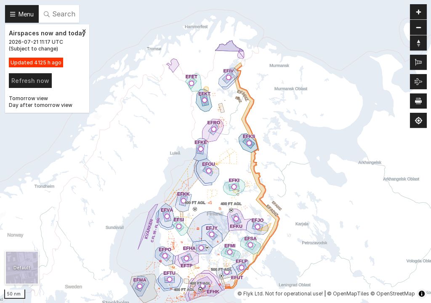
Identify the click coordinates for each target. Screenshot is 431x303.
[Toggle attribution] (422, 294)
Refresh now (30, 80)
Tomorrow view (28, 98)
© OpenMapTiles (348, 293)
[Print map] (418, 101)
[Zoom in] (418, 11)
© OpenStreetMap (392, 293)
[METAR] (418, 62)
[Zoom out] (418, 27)
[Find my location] (418, 120)
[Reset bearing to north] (418, 42)
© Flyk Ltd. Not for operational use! (280, 293)
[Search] (59, 14)
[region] (215, 151)
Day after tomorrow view (40, 105)
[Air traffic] (418, 81)
